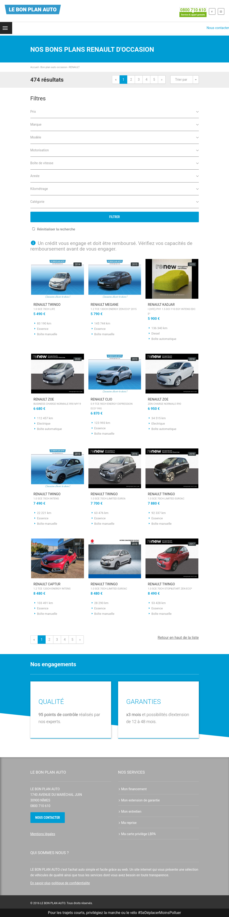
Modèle (114, 137)
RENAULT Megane (115, 307)
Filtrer (114, 217)
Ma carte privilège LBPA (137, 834)
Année (114, 175)
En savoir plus (40, 883)
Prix (114, 111)
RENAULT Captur (57, 586)
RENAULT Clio (115, 404)
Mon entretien (130, 811)
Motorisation (114, 150)
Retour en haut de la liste (178, 637)
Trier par (181, 79)
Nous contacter (218, 28)
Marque (114, 124)
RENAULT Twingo (57, 307)
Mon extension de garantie (139, 800)
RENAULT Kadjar (172, 309)
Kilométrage (114, 188)
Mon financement (132, 789)
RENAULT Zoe (57, 401)
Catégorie (114, 201)
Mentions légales (42, 834)
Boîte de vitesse (114, 162)
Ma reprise (127, 823)
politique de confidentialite (70, 883)
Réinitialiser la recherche (53, 229)
